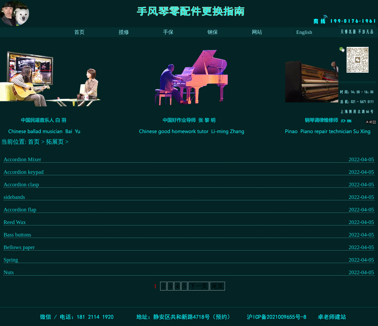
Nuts (9, 272)
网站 (257, 32)
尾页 (217, 286)
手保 (168, 32)
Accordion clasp (21, 185)
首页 (79, 32)
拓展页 (55, 141)
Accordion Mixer (22, 159)
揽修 (124, 32)
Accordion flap (20, 210)
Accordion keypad (23, 172)
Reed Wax (15, 222)
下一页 (198, 286)
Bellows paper (19, 247)
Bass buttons (17, 235)
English (304, 32)
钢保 (212, 32)
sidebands (14, 197)
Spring (11, 260)
